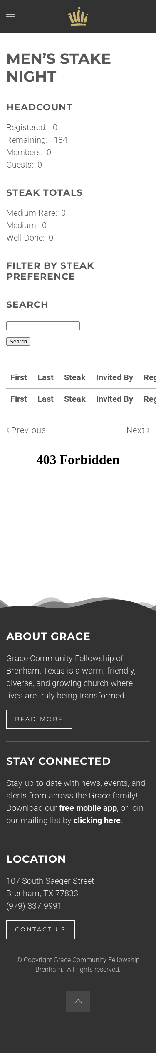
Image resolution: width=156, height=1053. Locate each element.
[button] (10, 16)
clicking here (97, 820)
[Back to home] (78, 16)
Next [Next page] (138, 430)
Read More (39, 719)
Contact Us (40, 929)
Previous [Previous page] (26, 430)
